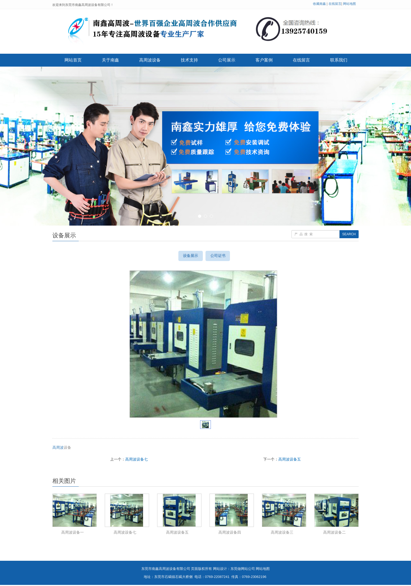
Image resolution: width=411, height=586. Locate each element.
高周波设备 (150, 60)
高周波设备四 (229, 533)
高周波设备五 (289, 460)
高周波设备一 (72, 533)
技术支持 (189, 60)
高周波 (58, 448)
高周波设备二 (334, 533)
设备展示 (188, 256)
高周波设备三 (282, 533)
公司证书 (220, 256)
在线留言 (335, 4)
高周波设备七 (136, 460)
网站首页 (73, 60)
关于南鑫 (110, 60)
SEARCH (349, 234)
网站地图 (349, 4)
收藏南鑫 (319, 4)
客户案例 (264, 60)
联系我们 (338, 60)
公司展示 (226, 60)
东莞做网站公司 (242, 570)
